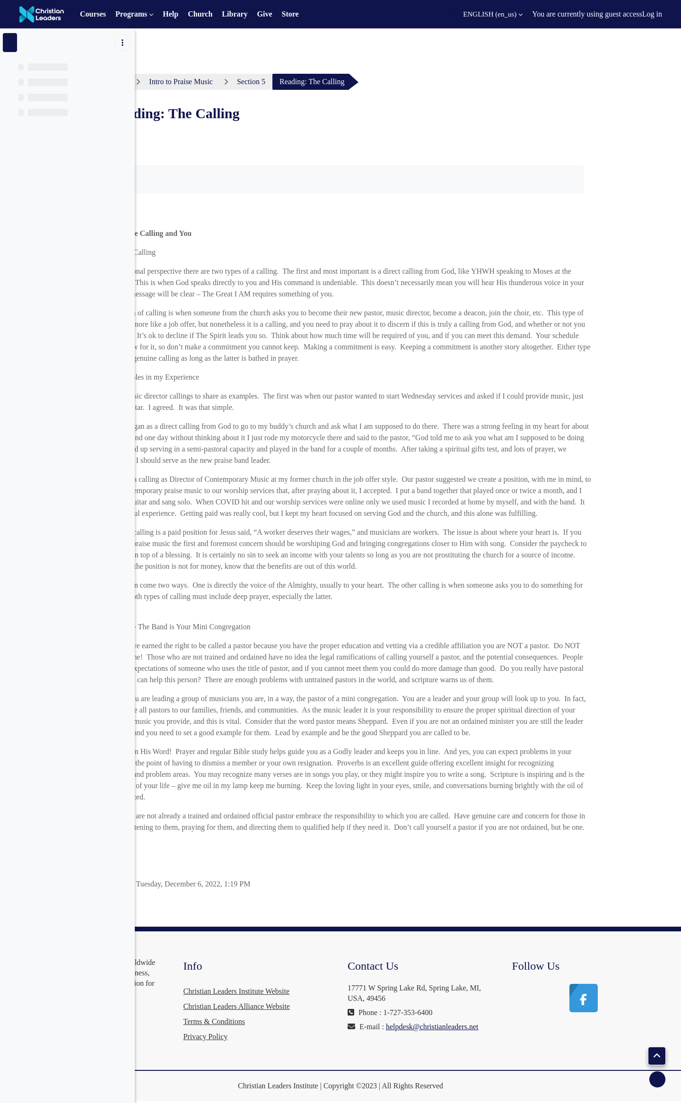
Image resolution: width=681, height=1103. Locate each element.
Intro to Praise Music (252, 82)
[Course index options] (122, 42)
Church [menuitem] (200, 14)
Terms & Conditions (320, 1021)
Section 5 (322, 82)
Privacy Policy (312, 1037)
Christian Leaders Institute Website (343, 991)
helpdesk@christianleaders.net (465, 1037)
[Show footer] (657, 1079)
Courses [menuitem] (93, 14)
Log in (652, 14)
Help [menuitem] (170, 14)
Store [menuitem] (290, 14)
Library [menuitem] (234, 14)
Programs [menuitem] (131, 14)
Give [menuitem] (264, 14)
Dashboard (180, 82)
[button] (487, 14)
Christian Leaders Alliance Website (343, 1006)
